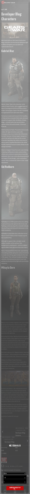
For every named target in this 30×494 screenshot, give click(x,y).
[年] (15, 473)
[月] (15, 477)
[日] (15, 482)
